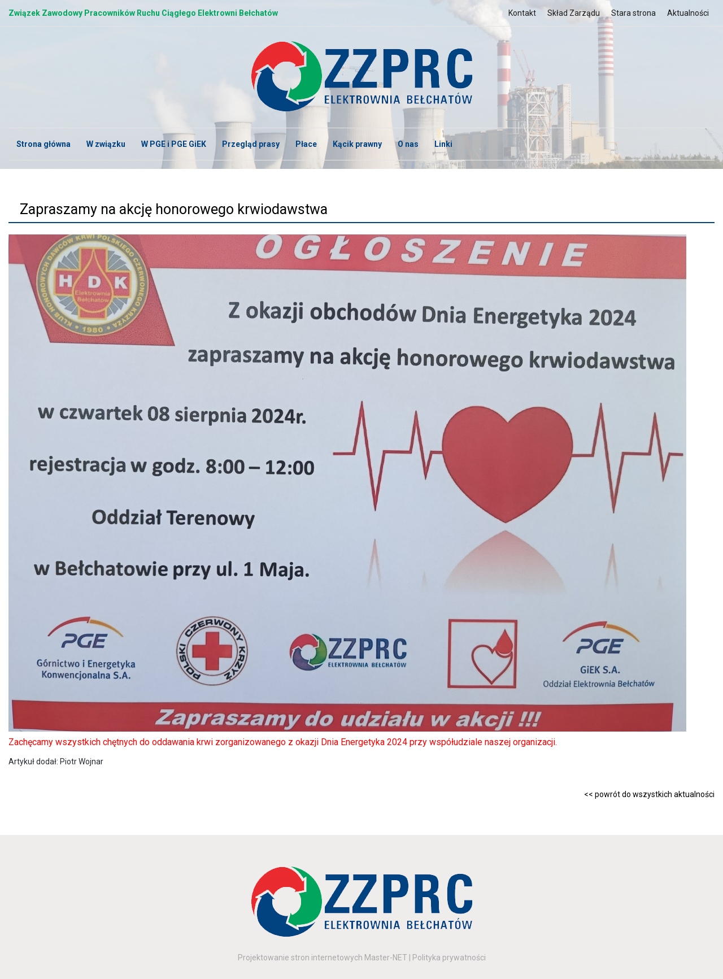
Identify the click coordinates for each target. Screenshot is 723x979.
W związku (105, 144)
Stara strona (633, 13)
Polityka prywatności (449, 957)
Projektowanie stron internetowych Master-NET (322, 957)
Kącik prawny (357, 144)
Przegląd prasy (251, 144)
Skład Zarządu (573, 13)
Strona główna (43, 144)
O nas (408, 144)
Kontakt (522, 13)
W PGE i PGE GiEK (173, 144)
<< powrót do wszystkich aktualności (649, 794)
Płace (306, 144)
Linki (443, 144)
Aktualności (688, 13)
